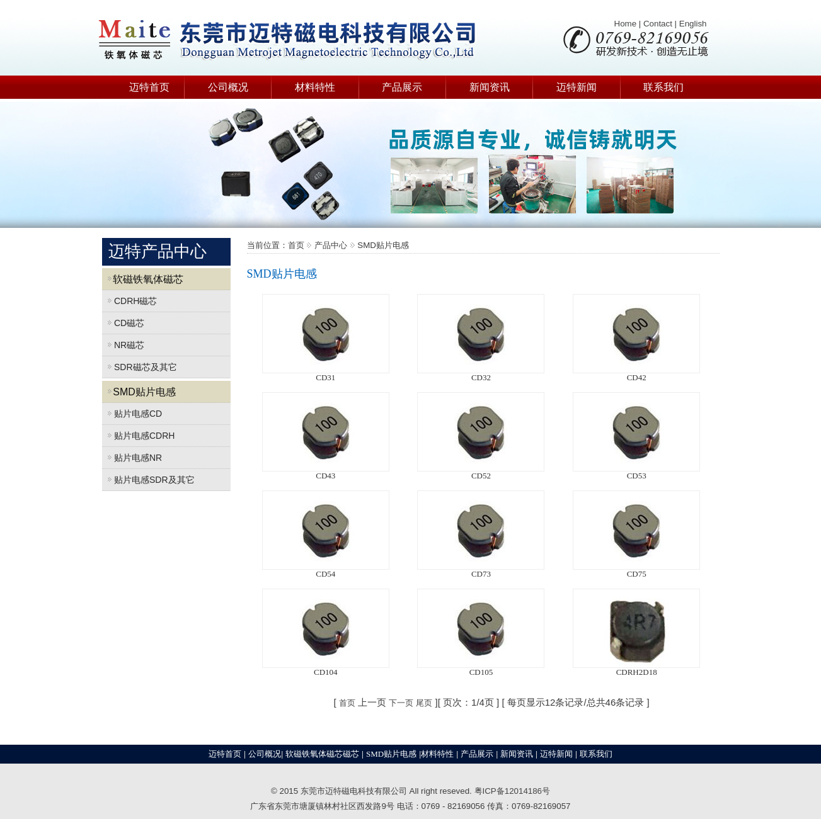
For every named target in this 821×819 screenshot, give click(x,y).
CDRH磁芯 (130, 301)
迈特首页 (149, 87)
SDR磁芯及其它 (139, 367)
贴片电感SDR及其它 (148, 480)
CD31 (325, 377)
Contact (657, 23)
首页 (347, 703)
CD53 (636, 475)
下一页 (401, 703)
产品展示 (402, 87)
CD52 (481, 475)
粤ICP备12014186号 (512, 791)
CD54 (325, 574)
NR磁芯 (123, 345)
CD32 (481, 377)
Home (625, 23)
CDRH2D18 (636, 672)
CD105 (481, 672)
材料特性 (315, 87)
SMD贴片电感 (139, 392)
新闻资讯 (489, 87)
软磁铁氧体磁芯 (143, 279)
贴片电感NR (132, 458)
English (693, 23)
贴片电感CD (132, 414)
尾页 (424, 703)
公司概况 (228, 87)
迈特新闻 (576, 87)
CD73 (481, 574)
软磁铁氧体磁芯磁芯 (322, 754)
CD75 (636, 574)
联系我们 (663, 87)
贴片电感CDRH (138, 436)
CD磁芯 (123, 323)
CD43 (325, 475)
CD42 (636, 377)
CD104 (326, 672)
